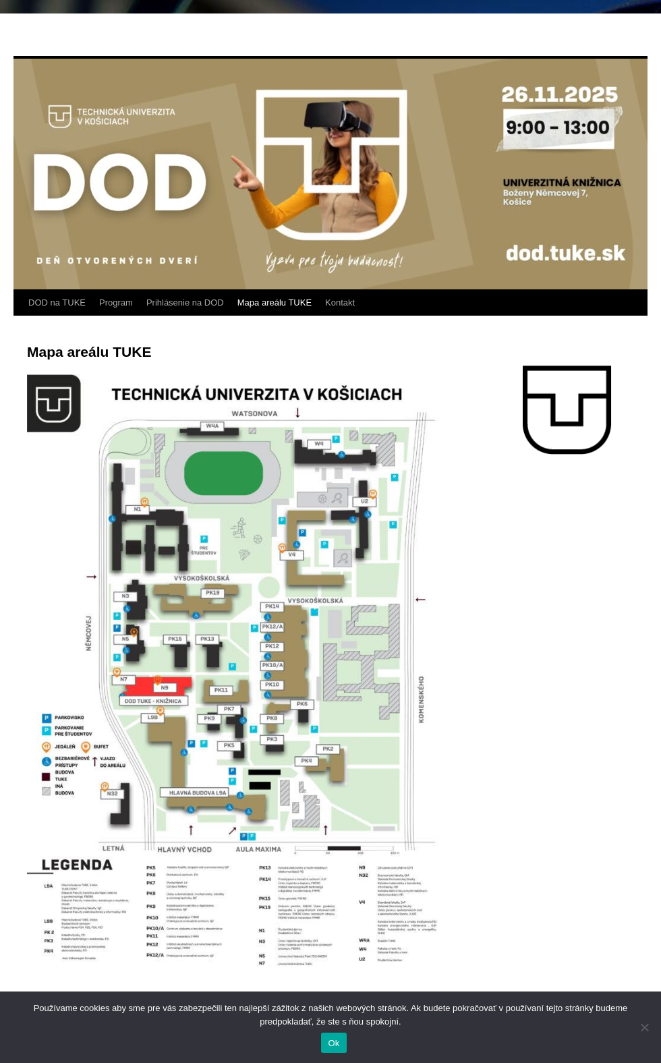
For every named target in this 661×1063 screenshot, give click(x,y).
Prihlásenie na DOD (185, 302)
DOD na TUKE (57, 302)
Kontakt (340, 302)
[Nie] (644, 1027)
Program (116, 302)
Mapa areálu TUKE (274, 302)
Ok (333, 1043)
